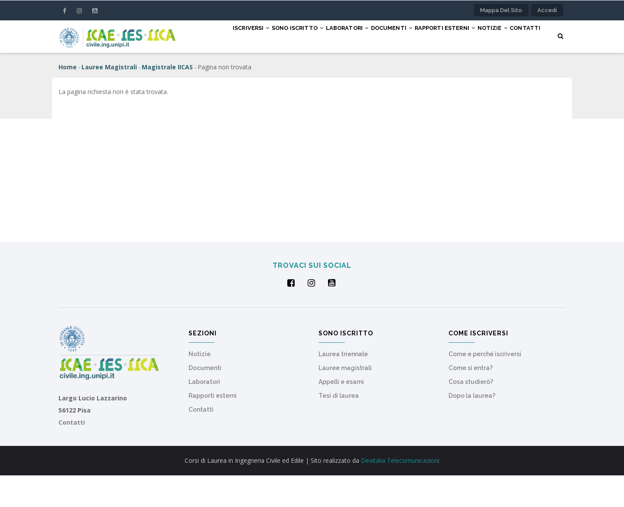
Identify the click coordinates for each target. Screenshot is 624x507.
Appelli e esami (341, 413)
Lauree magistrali (345, 399)
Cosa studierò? (470, 413)
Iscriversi (212, 36)
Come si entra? (470, 399)
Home (67, 98)
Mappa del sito (501, 10)
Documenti (375, 36)
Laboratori (323, 36)
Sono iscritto (266, 36)
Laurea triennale (343, 385)
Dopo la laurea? (471, 427)
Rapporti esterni (435, 36)
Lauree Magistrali (109, 98)
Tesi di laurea (338, 427)
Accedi (547, 10)
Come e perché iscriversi (484, 385)
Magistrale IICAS (167, 98)
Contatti (208, 68)
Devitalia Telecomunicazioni (400, 492)
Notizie (490, 36)
